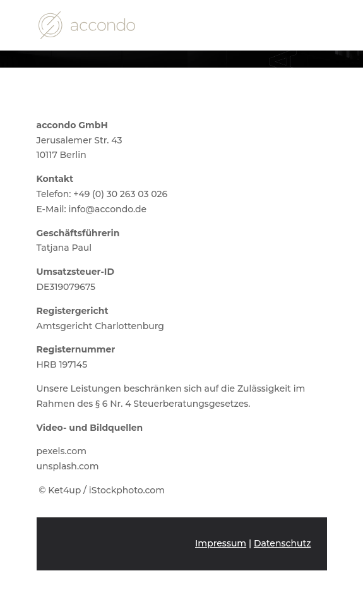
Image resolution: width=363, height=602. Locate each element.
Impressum (220, 543)
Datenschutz (282, 543)
